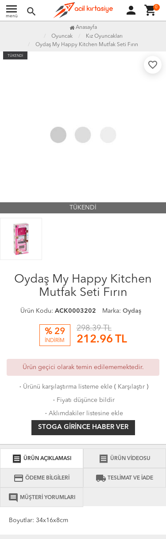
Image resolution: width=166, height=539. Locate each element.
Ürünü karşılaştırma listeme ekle (65, 387)
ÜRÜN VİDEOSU (124, 458)
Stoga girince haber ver (83, 427)
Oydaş (132, 311)
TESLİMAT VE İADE (124, 478)
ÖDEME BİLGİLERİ (41, 478)
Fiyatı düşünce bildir (83, 400)
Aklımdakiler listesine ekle (83, 413)
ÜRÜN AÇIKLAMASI (41, 458)
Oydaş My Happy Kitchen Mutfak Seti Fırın (86, 44)
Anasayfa (83, 27)
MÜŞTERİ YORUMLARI (41, 498)
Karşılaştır (131, 387)
